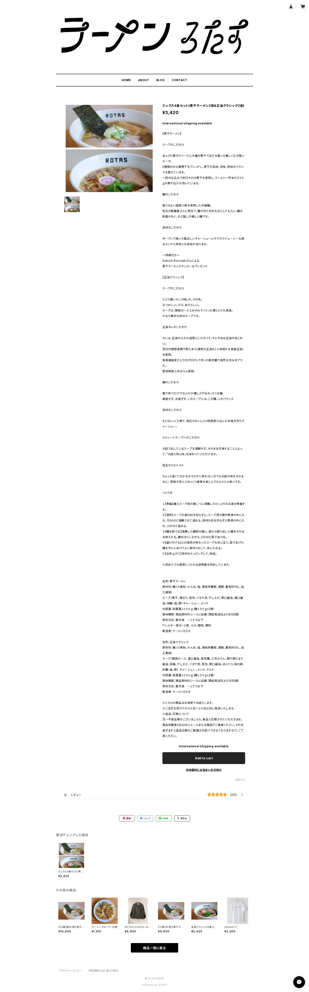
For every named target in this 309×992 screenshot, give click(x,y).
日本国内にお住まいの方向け (204, 770)
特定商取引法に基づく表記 (103, 970)
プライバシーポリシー (70, 970)
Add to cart (204, 758)
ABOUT (143, 80)
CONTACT (179, 80)
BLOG (160, 80)
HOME (126, 80)
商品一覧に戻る (154, 948)
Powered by (154, 984)
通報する (240, 779)
